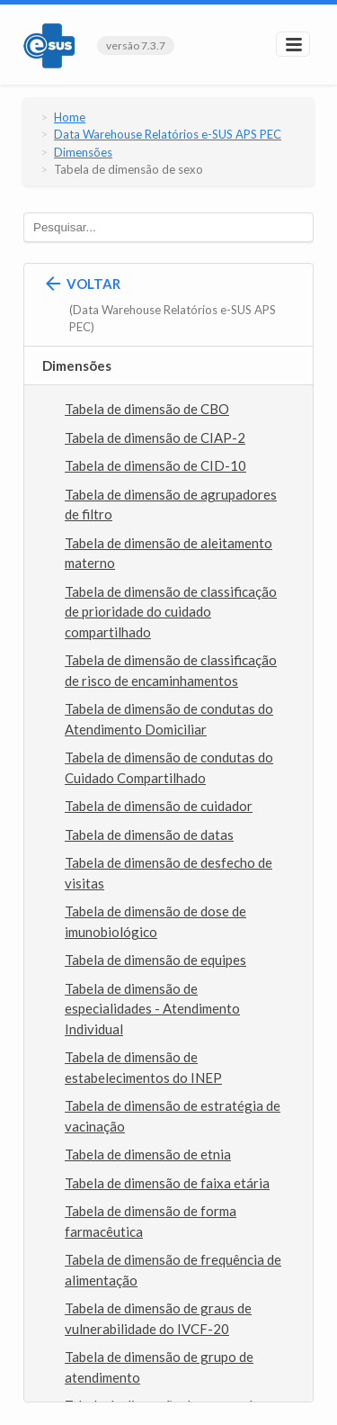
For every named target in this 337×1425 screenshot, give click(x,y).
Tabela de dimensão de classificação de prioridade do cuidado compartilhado (171, 611)
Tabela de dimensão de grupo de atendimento (159, 1366)
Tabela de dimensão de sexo (128, 169)
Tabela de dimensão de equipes (155, 960)
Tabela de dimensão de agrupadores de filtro (171, 504)
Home (69, 117)
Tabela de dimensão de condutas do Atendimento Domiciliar (169, 718)
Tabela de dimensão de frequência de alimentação (173, 1269)
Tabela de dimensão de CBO (147, 409)
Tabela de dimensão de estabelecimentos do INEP (143, 1067)
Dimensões (83, 152)
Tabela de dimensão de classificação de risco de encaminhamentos (171, 670)
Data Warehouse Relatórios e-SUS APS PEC (167, 134)
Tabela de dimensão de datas (149, 834)
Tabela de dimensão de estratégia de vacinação (172, 1115)
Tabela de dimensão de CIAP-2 (155, 437)
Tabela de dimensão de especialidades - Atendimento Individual (152, 1008)
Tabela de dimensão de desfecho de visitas (168, 872)
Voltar (168, 305)
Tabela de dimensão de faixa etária (167, 1183)
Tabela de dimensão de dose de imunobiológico (155, 921)
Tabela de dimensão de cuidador (159, 806)
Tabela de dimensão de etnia (148, 1154)
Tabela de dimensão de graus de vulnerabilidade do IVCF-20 (158, 1318)
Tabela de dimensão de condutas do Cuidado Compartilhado (169, 767)
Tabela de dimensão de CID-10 (155, 465)
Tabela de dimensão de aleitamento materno (168, 553)
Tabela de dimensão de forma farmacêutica (150, 1221)
